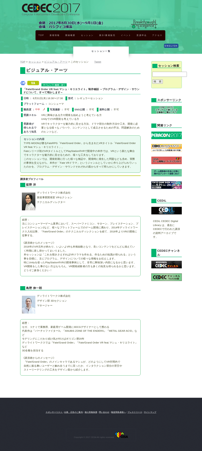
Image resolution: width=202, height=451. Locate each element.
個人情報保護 (91, 412)
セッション (87, 35)
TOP (41, 35)
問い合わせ (104, 412)
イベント (126, 35)
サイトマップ (150, 412)
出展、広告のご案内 (73, 412)
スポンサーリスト (54, 412)
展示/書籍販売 (107, 35)
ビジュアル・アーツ (56, 61)
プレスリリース (134, 412)
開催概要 (70, 35)
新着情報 (55, 35)
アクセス (157, 35)
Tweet (97, 61)
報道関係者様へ (118, 412)
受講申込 (142, 35)
